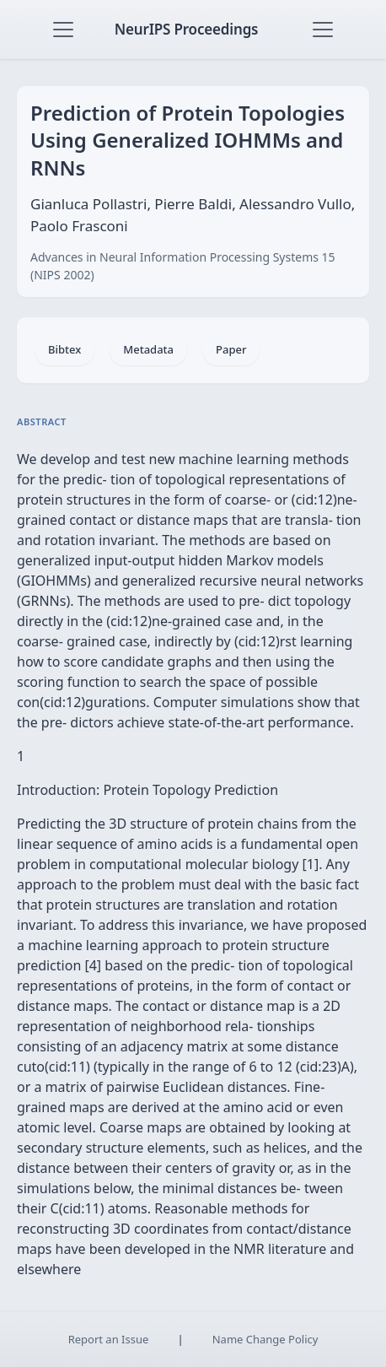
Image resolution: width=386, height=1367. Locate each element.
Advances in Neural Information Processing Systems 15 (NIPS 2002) (182, 266)
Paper (231, 349)
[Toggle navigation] (63, 29)
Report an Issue (108, 1339)
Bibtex (64, 349)
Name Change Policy (265, 1339)
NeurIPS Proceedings (187, 29)
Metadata (148, 349)
